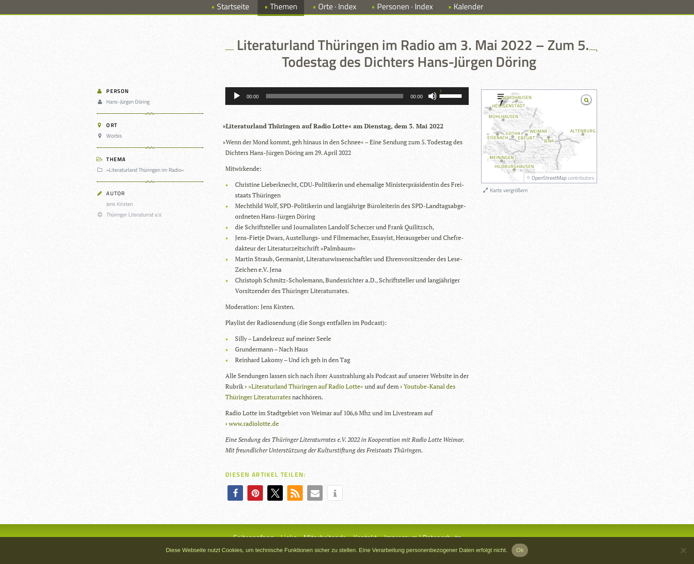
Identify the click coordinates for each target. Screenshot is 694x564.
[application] (347, 96)
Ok (520, 550)
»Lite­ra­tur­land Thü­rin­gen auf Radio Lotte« (305, 386)
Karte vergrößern (505, 190)
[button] (235, 493)
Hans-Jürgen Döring (125, 101)
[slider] (335, 96)
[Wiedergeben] (236, 96)
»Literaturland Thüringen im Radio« (142, 170)
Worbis (111, 135)
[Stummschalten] (432, 96)
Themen (283, 6)
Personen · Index (405, 6)
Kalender (468, 6)
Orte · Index (337, 6)
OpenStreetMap (549, 178)
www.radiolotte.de (254, 423)
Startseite (233, 6)
